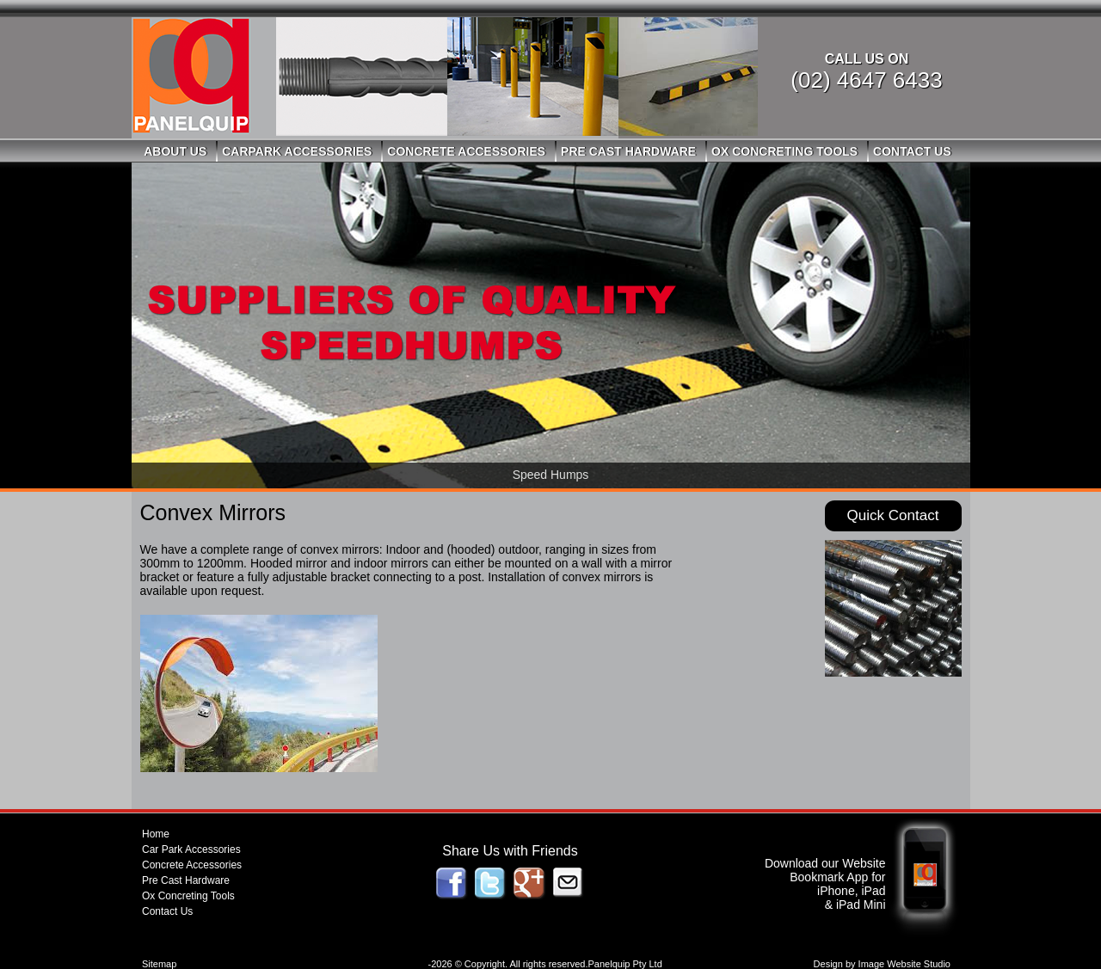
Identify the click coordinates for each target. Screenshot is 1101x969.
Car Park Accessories (191, 849)
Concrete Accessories (466, 151)
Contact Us (912, 151)
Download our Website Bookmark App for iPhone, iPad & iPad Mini (825, 883)
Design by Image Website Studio (882, 964)
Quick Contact (893, 515)
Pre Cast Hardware (628, 151)
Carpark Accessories (297, 151)
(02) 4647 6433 (866, 80)
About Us (175, 151)
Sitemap (159, 964)
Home (155, 834)
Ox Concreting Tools (784, 151)
